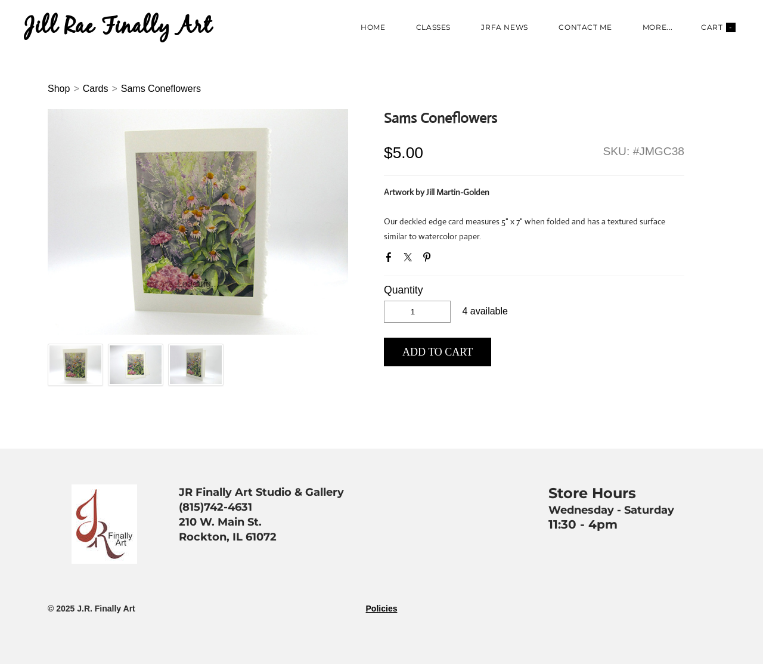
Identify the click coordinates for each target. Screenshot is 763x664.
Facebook (391, 259)
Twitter (410, 259)
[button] (437, 352)
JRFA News (504, 27)
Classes (433, 27)
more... (658, 27)
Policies (382, 608)
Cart (718, 27)
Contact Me (585, 27)
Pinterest (429, 259)
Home (373, 27)
